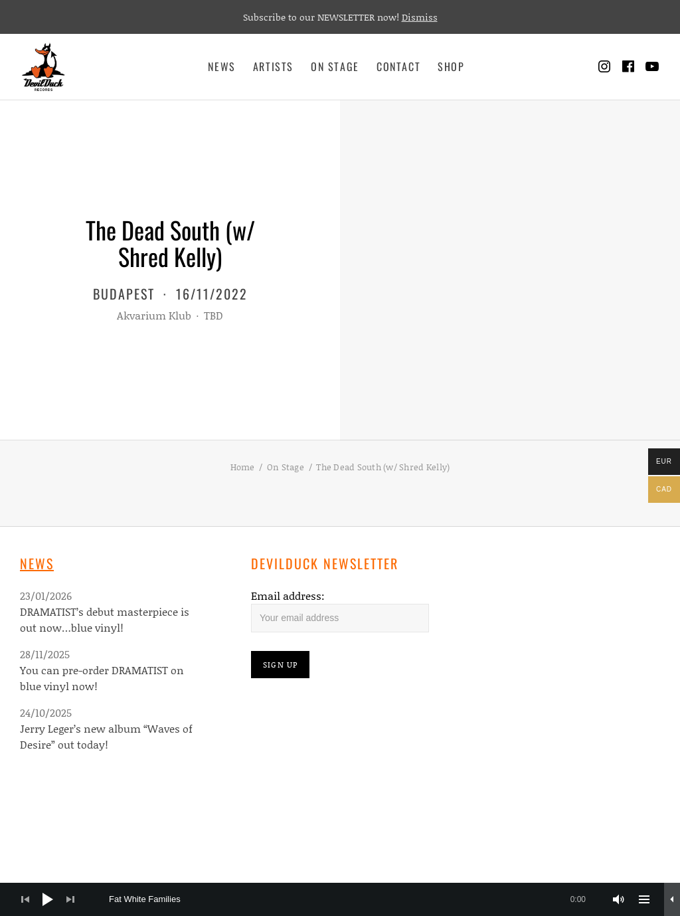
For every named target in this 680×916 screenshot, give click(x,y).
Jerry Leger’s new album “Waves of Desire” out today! (106, 736)
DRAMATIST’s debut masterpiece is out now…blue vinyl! (104, 619)
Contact (398, 66)
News (221, 66)
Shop (451, 66)
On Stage (335, 66)
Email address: (288, 595)
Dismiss (420, 17)
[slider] (354, 899)
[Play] (47, 899)
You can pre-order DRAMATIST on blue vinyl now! (102, 677)
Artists (273, 66)
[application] (340, 899)
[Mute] (619, 899)
